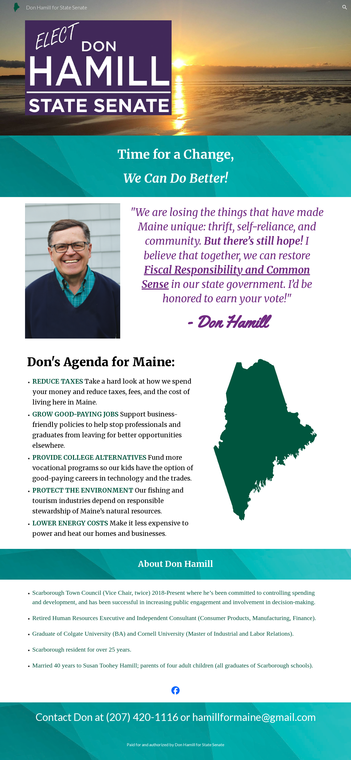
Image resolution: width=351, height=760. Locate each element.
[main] (175, 166)
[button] (344, 7)
